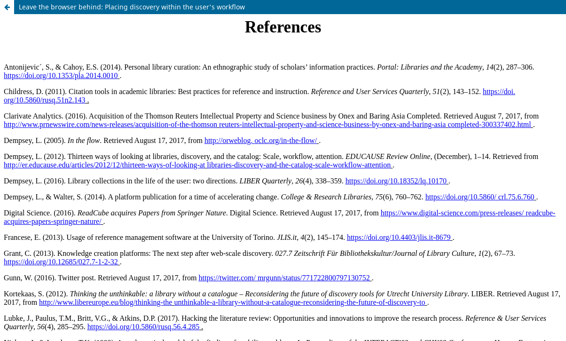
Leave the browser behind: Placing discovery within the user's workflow (132, 6)
